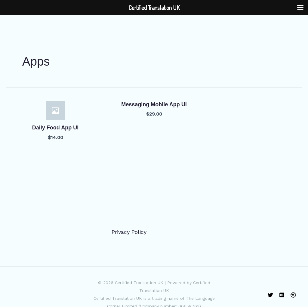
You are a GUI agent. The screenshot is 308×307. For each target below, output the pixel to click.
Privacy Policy (129, 232)
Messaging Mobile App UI (153, 104)
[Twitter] (270, 295)
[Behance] (282, 295)
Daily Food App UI (55, 128)
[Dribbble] (293, 295)
